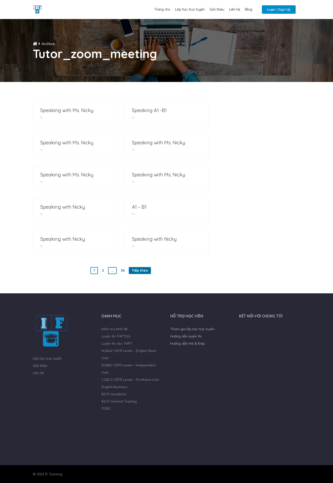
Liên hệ (234, 9)
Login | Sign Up (279, 9)
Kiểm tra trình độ (115, 329)
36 (123, 270)
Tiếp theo (140, 270)
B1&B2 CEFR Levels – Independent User (129, 369)
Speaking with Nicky (62, 207)
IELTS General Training (119, 401)
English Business (114, 387)
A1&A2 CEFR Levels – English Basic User (129, 354)
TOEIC (106, 408)
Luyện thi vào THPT (117, 343)
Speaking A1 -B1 (149, 110)
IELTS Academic (114, 394)
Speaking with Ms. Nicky (67, 110)
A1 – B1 (139, 207)
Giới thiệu (217, 9)
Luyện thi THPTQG (116, 336)
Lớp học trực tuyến (190, 9)
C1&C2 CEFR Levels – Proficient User (130, 379)
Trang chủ (162, 9)
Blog (248, 9)
